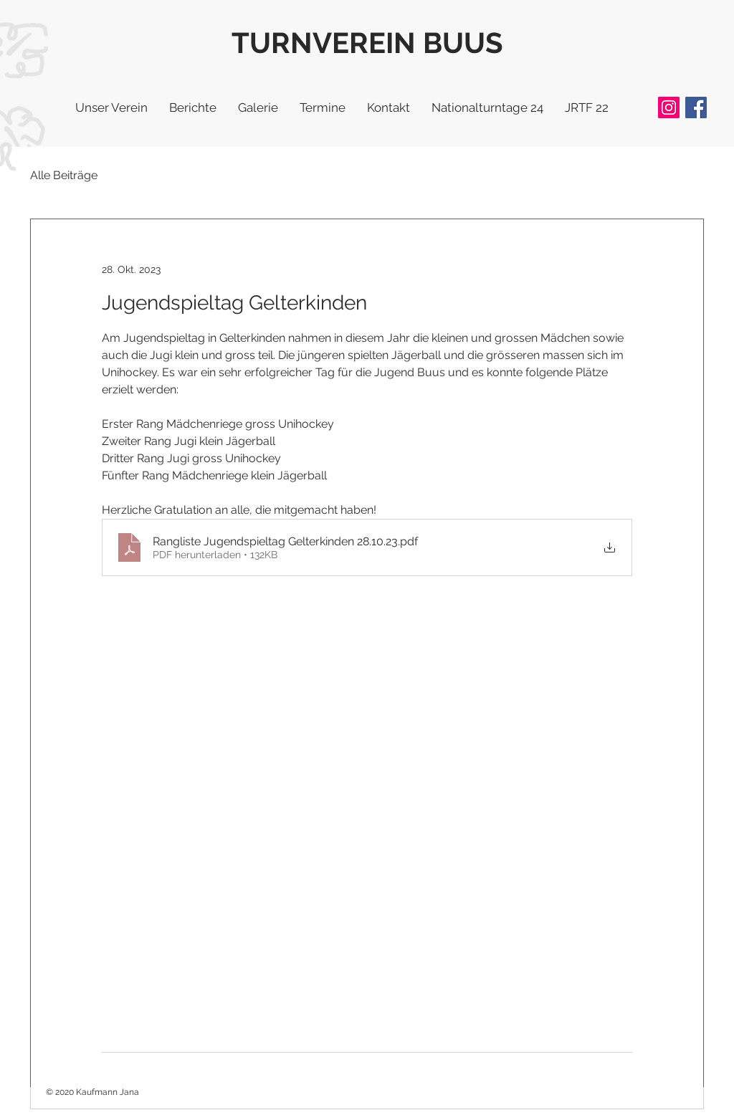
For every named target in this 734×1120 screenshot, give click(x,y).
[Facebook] (696, 107)
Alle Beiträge (63, 175)
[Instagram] (669, 107)
